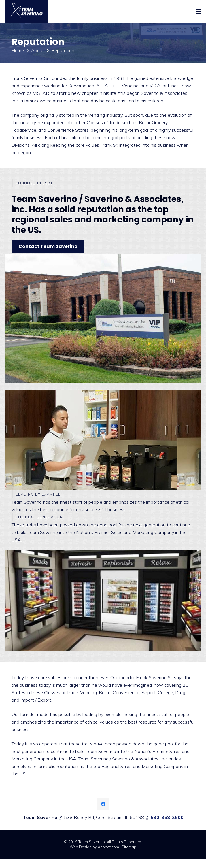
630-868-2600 (167, 817)
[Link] (26, 11)
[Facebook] (103, 804)
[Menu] (198, 11)
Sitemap (129, 847)
